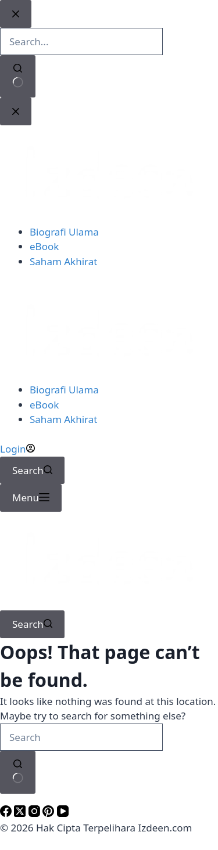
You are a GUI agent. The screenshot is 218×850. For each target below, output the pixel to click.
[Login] (17, 448)
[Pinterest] (49, 813)
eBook (44, 404)
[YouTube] (63, 813)
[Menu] (31, 498)
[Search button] (17, 772)
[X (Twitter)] (21, 813)
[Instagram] (35, 813)
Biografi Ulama (64, 389)
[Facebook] (7, 813)
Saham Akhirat (63, 419)
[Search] (32, 470)
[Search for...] (81, 737)
